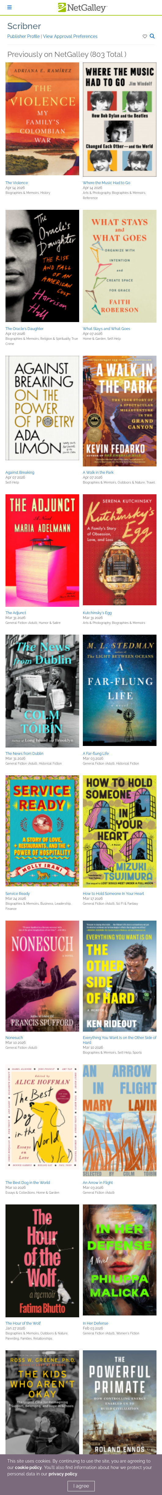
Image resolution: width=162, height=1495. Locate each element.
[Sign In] (9, 7)
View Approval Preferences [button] (70, 36)
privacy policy (63, 1473)
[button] (145, 36)
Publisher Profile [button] (24, 36)
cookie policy (28, 1467)
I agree (81, 1486)
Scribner (24, 26)
